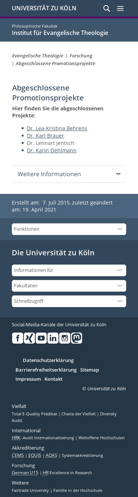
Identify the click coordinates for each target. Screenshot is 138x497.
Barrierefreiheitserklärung (46, 370)
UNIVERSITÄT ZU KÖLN (44, 8)
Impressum (28, 379)
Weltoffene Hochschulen (101, 437)
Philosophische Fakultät (34, 26)
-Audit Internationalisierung (43, 437)
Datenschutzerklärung (48, 360)
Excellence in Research (67, 472)
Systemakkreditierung (82, 455)
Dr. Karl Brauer (45, 135)
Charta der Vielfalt (79, 413)
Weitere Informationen (49, 174)
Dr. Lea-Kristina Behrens (57, 128)
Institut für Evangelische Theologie (60, 33)
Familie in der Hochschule (77, 490)
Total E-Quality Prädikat (35, 413)
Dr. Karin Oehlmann (52, 150)
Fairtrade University (31, 490)
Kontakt (54, 379)
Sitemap (89, 370)
